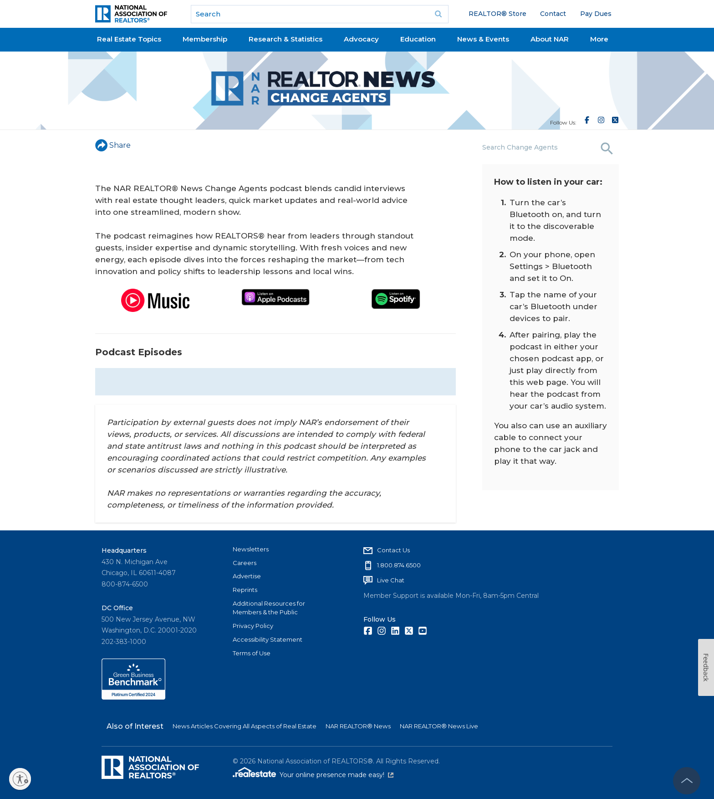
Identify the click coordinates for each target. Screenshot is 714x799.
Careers (244, 562)
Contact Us (393, 550)
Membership (205, 39)
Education (418, 39)
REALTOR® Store (497, 14)
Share (113, 145)
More (599, 39)
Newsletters (251, 549)
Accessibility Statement (267, 639)
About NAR (549, 39)
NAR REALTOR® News (358, 726)
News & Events (483, 39)
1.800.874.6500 (399, 565)
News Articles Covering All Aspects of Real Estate (244, 726)
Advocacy (361, 39)
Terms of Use (251, 653)
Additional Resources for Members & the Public (269, 608)
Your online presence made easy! (336, 775)
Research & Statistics (285, 39)
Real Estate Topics (129, 39)
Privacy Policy (253, 625)
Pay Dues (596, 14)
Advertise (247, 576)
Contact (553, 14)
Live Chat (390, 580)
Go (438, 14)
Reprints (245, 589)
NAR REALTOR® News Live (439, 726)
